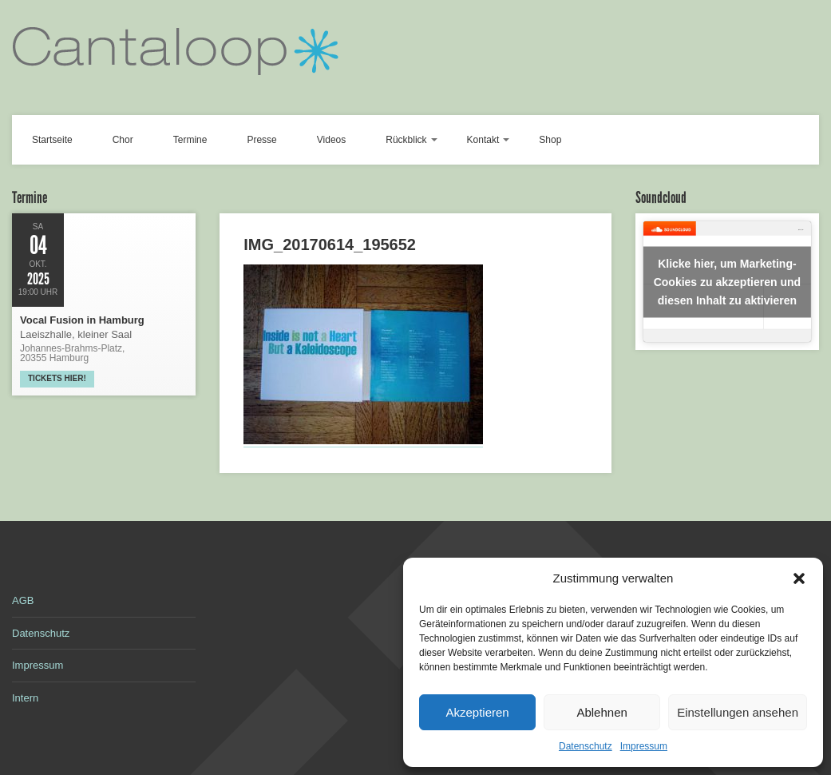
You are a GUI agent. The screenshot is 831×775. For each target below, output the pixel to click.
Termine (190, 139)
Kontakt (483, 139)
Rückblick (406, 139)
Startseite (52, 139)
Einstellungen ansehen (737, 712)
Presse (261, 139)
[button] (799, 578)
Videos (331, 139)
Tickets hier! (57, 378)
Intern (25, 698)
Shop (550, 139)
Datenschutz (585, 746)
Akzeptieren (476, 712)
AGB (23, 600)
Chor (123, 139)
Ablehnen (601, 712)
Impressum (643, 746)
